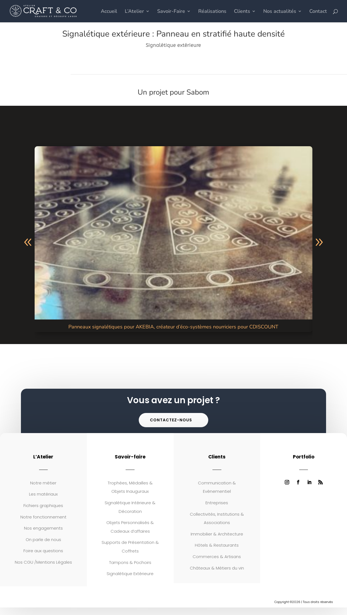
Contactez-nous (171, 420)
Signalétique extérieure (173, 45)
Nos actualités (279, 12)
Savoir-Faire (171, 12)
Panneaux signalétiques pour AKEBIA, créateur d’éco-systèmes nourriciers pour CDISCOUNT (173, 326)
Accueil (109, 12)
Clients (242, 12)
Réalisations (212, 12)
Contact (318, 12)
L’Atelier (134, 12)
